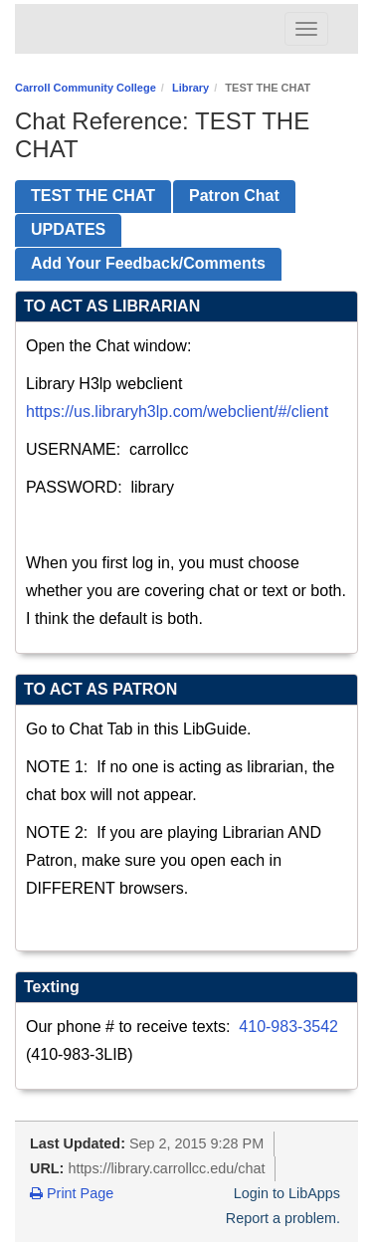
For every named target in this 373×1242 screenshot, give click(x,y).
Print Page (71, 1193)
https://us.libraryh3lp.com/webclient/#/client (177, 411)
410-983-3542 (288, 1026)
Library (190, 88)
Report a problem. (283, 1218)
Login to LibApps (287, 1193)
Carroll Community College (85, 88)
